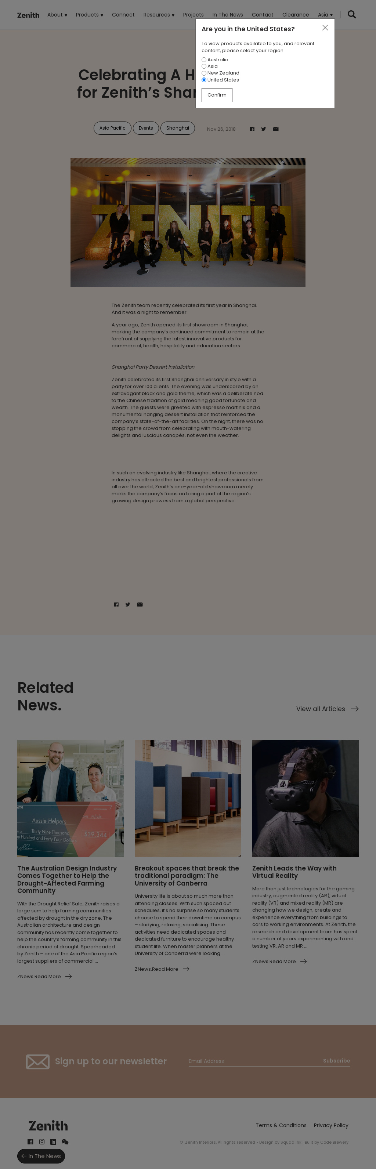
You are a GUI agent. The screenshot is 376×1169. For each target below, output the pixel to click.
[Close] (325, 28)
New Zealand (220, 72)
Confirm (217, 94)
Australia (215, 59)
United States (220, 79)
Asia (210, 66)
